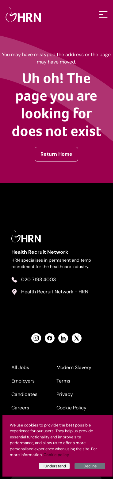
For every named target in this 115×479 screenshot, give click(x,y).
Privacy (66, 396)
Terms (64, 382)
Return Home (58, 154)
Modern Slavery (75, 369)
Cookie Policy (73, 409)
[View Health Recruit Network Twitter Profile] (78, 340)
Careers (20, 409)
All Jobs (20, 369)
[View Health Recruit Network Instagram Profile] (37, 340)
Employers (23, 382)
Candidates (25, 396)
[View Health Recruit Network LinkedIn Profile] (64, 340)
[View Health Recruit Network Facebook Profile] (51, 340)
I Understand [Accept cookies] (54, 466)
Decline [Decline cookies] (90, 466)
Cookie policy (56, 454)
